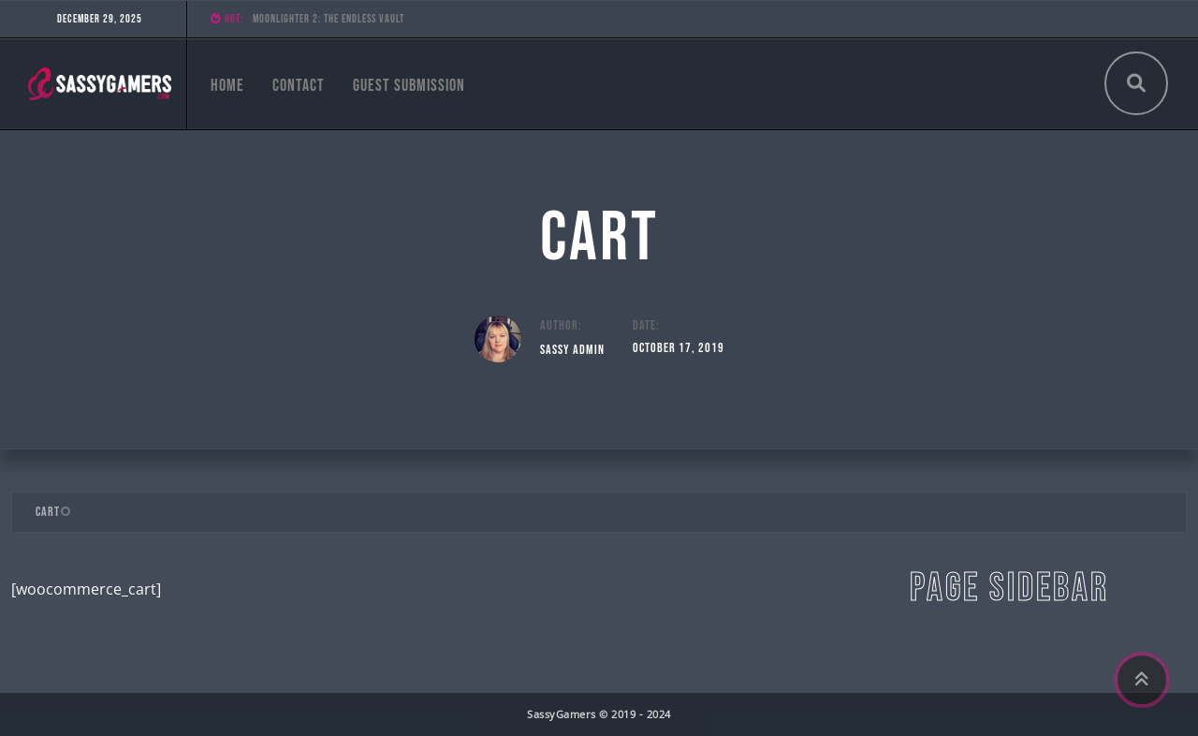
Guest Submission (409, 86)
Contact (298, 86)
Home (227, 86)
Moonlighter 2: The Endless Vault (328, 19)
